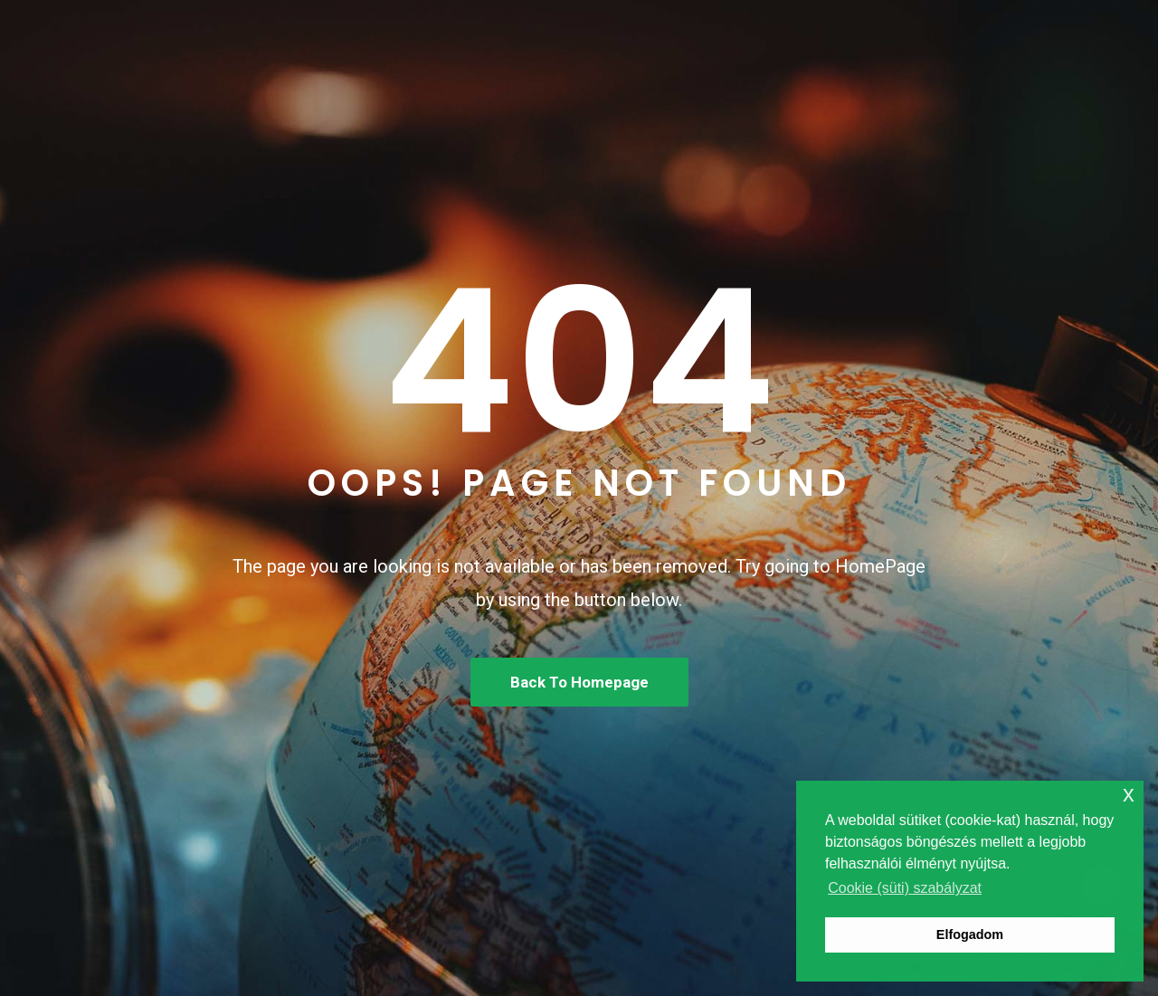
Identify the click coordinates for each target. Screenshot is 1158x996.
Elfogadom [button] (969, 934)
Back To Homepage (579, 682)
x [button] (1128, 793)
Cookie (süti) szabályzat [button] (905, 888)
